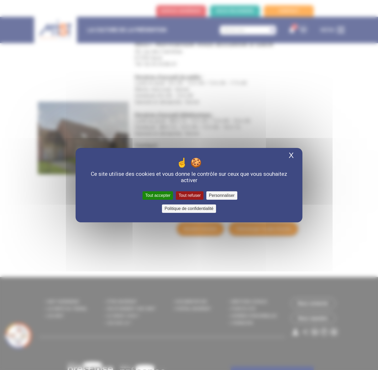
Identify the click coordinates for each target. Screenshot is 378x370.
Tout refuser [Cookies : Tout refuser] (189, 195)
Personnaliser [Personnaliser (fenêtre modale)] (222, 195)
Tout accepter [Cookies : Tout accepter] (157, 195)
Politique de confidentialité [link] (189, 208)
